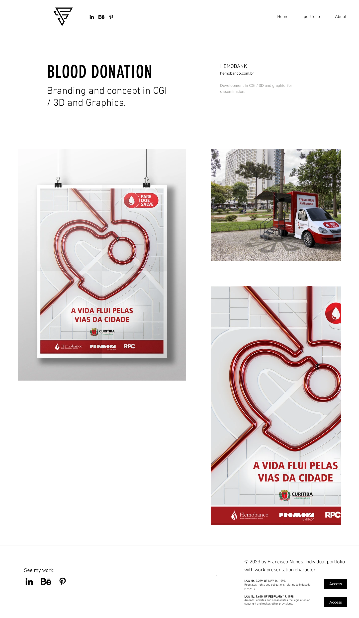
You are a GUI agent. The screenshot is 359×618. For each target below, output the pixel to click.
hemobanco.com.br (237, 73)
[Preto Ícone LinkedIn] (92, 17)
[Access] (335, 584)
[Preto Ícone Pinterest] (111, 17)
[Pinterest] (62, 581)
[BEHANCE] (101, 17)
